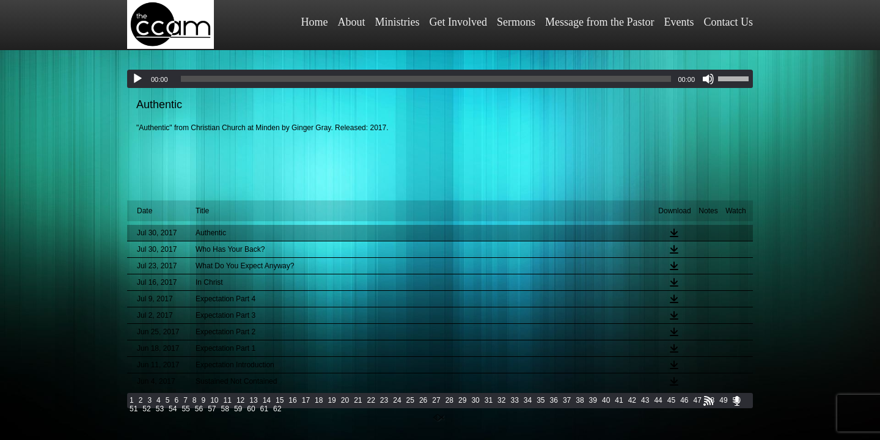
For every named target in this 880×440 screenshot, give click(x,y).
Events (679, 22)
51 (134, 409)
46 (684, 400)
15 (280, 400)
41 (619, 400)
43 (645, 400)
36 (554, 400)
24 (397, 400)
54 (173, 409)
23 (384, 400)
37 (567, 400)
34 (528, 400)
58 (225, 409)
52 (146, 409)
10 (214, 400)
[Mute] (708, 79)
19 (332, 400)
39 (593, 400)
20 (345, 400)
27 (436, 400)
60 (251, 409)
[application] (440, 79)
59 (238, 409)
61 (264, 409)
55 (185, 409)
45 (671, 400)
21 (358, 400)
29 (462, 400)
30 (475, 400)
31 (489, 400)
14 (267, 400)
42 (632, 400)
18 (319, 400)
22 (371, 400)
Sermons (516, 22)
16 (292, 400)
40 (606, 400)
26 (423, 400)
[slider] (426, 79)
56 (199, 409)
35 (540, 400)
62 (277, 409)
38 (580, 400)
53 (160, 409)
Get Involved (458, 22)
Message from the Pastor (599, 22)
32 (501, 400)
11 (228, 400)
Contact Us (729, 22)
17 (306, 400)
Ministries (397, 22)
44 (658, 400)
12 (240, 400)
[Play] (137, 79)
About (351, 22)
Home (314, 22)
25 (410, 400)
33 (514, 400)
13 (253, 400)
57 (212, 409)
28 (449, 400)
